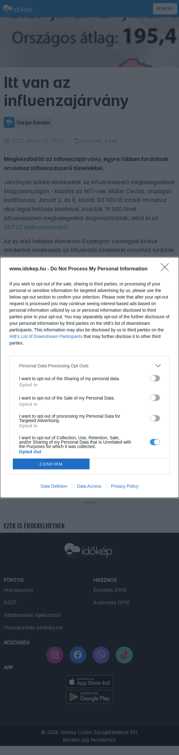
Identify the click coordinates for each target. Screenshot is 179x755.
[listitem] (89, 365)
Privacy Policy (124, 486)
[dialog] (89, 377)
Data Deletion (54, 486)
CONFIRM (51, 464)
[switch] (155, 378)
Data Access (89, 486)
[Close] (167, 269)
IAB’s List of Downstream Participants (45, 336)
